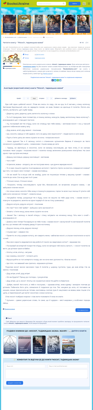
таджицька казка (27, 49)
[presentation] (85, 11)
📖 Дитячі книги (48, 49)
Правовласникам (10, 309)
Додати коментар (14, 383)
